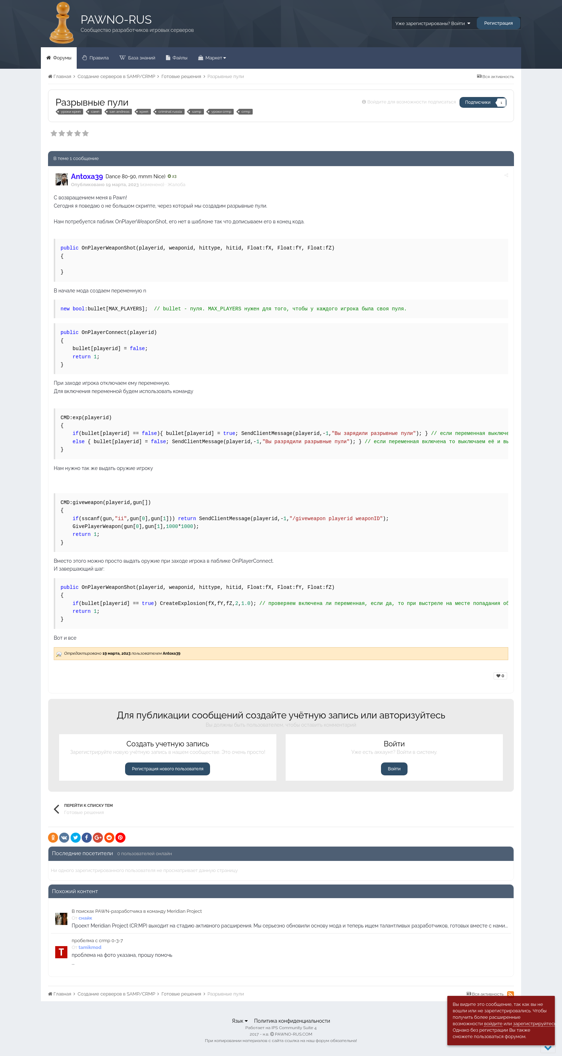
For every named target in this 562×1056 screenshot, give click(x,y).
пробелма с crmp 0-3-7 (97, 940)
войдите (493, 1023)
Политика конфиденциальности (292, 1021)
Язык (240, 1021)
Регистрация (498, 23)
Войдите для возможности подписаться (411, 102)
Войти (394, 768)
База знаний (141, 57)
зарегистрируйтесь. (535, 1023)
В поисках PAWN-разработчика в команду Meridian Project (137, 911)
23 (172, 176)
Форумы (61, 57)
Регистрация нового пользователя (167, 768)
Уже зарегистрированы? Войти (432, 23)
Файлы (179, 57)
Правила (98, 57)
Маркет (215, 57)
